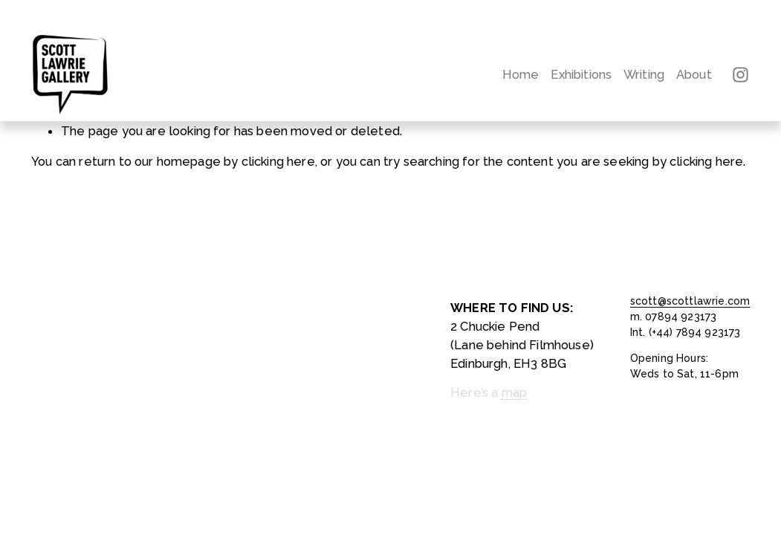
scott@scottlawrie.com (690, 301)
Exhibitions (581, 74)
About (694, 74)
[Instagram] (740, 74)
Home (520, 74)
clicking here (278, 161)
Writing (643, 74)
